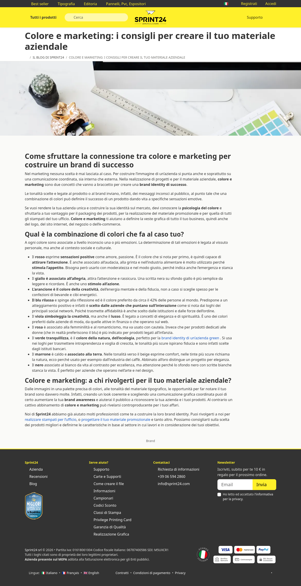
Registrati (247, 3)
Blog (31, 483)
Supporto (254, 17)
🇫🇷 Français (70, 573)
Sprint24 (150, 18)
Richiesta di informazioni (176, 469)
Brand (150, 441)
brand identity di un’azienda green (190, 337)
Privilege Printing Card (110, 519)
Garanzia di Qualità (107, 526)
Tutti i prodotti (43, 17)
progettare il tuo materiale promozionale (115, 419)
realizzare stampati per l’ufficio (50, 419)
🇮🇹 (228, 3)
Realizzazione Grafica (109, 534)
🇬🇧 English (91, 573)
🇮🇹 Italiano (49, 573)
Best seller (38, 3)
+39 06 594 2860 (169, 476)
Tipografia (64, 3)
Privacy (180, 573)
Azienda (34, 469)
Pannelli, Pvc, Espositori (123, 3)
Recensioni (36, 476)
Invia (264, 484)
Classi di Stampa (105, 512)
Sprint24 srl (33, 550)
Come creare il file (106, 483)
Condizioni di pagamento (151, 573)
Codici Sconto (102, 505)
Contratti (122, 573)
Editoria (88, 3)
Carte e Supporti (105, 476)
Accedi (268, 3)
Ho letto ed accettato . (248, 496)
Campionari (101, 498)
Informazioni (102, 490)
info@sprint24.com (171, 483)
